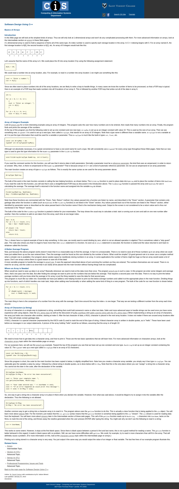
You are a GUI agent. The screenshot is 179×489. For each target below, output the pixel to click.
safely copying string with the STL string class (108, 313)
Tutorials (132, 14)
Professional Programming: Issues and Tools (25, 463)
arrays (29, 40)
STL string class (43, 313)
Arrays (9, 446)
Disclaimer (8, 479)
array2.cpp (49, 262)
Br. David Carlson (16, 474)
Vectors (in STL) (13, 452)
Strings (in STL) (13, 458)
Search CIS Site (120, 14)
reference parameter (120, 163)
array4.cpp (113, 271)
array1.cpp (15, 125)
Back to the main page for (26, 469)
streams (44, 416)
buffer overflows (79, 313)
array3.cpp (40, 345)
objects (22, 414)
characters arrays (12, 341)
